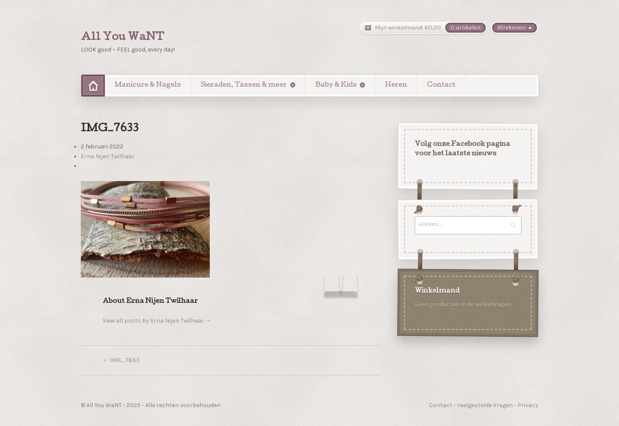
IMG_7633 (121, 360)
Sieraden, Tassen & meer (244, 85)
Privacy (528, 405)
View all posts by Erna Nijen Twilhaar (157, 320)
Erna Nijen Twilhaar (108, 156)
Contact (441, 85)
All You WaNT (122, 38)
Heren (396, 85)
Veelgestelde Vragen (485, 405)
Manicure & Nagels (148, 85)
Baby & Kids (336, 85)
